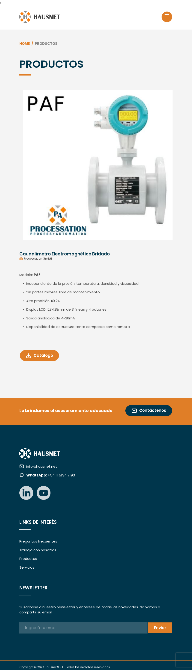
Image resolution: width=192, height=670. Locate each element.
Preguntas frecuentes (38, 541)
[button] (30, 163)
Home (24, 43)
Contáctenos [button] (148, 410)
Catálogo (39, 355)
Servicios (26, 567)
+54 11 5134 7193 (50, 475)
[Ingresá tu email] (83, 628)
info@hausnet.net (41, 466)
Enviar (160, 628)
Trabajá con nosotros (37, 550)
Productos (28, 558)
